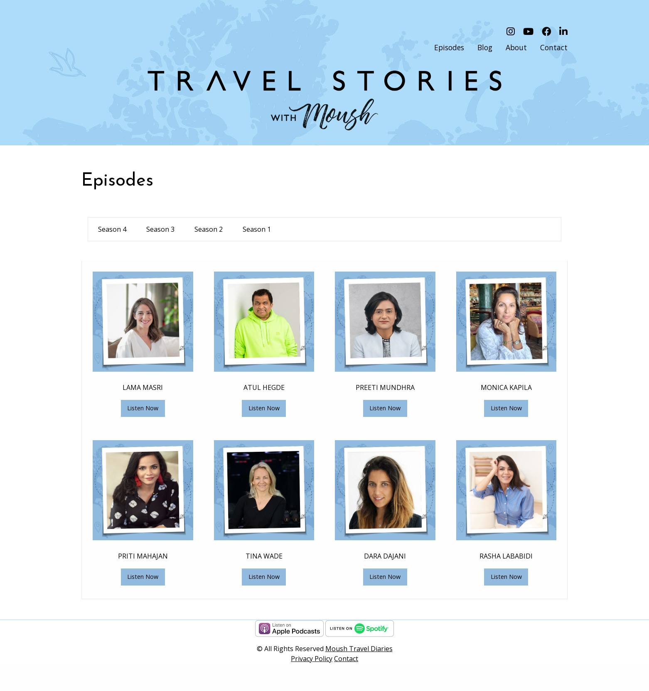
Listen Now (142, 408)
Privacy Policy (311, 658)
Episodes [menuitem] (449, 47)
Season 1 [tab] (257, 229)
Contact (346, 658)
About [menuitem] (516, 47)
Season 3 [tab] (160, 229)
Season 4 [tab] (112, 229)
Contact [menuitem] (554, 47)
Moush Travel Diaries (359, 648)
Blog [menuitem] (484, 47)
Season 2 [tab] (208, 229)
